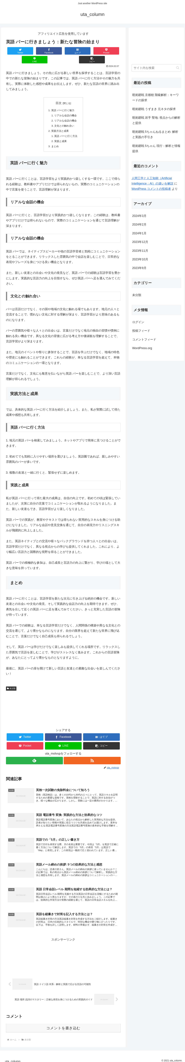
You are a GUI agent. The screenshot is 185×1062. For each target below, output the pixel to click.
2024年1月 (139, 233)
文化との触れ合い (64, 117)
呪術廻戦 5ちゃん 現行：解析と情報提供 (156, 148)
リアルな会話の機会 (65, 107)
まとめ (54, 139)
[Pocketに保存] (73, 51)
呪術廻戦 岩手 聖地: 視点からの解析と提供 (156, 120)
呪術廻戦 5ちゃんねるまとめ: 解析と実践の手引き (155, 134)
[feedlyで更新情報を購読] (34, 754)
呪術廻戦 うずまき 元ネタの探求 (154, 109)
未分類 (11, 682)
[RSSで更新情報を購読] (92, 754)
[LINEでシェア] (92, 51)
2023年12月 (140, 242)
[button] (111, 51)
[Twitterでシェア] (15, 51)
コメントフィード (144, 339)
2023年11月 (140, 250)
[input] (156, 68)
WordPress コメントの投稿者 (151, 188)
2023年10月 (140, 259)
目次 (59, 94)
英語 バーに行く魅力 (62, 101)
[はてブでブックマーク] (53, 51)
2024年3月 (139, 216)
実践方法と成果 (59, 123)
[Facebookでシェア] (34, 51)
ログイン (138, 322)
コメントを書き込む (63, 1025)
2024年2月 (139, 224)
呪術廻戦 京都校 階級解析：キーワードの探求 (155, 97)
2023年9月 (139, 268)
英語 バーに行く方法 (66, 128)
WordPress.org (142, 348)
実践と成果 (60, 133)
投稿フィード (141, 330)
